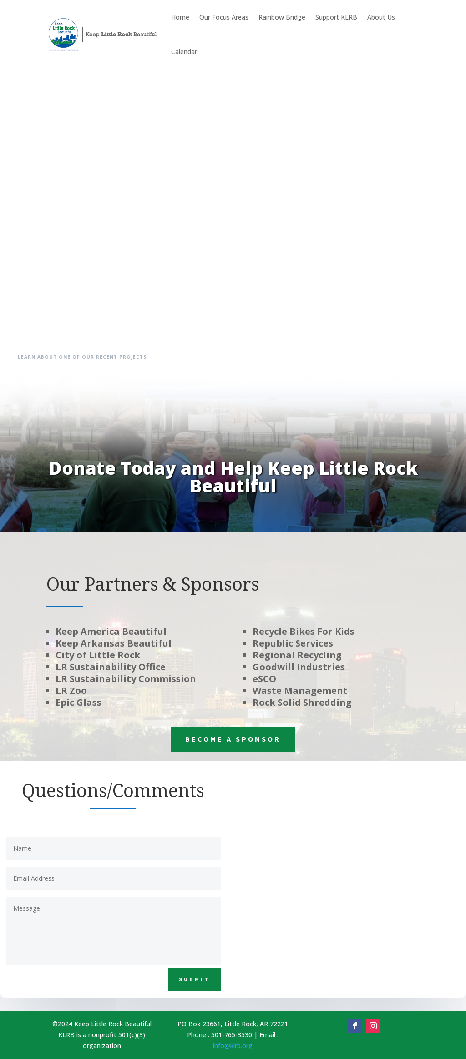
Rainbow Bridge (281, 17)
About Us (381, 17)
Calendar (184, 51)
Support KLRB (336, 17)
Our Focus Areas (223, 17)
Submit (194, 979)
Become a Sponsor (233, 738)
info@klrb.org (233, 1045)
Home (180, 17)
